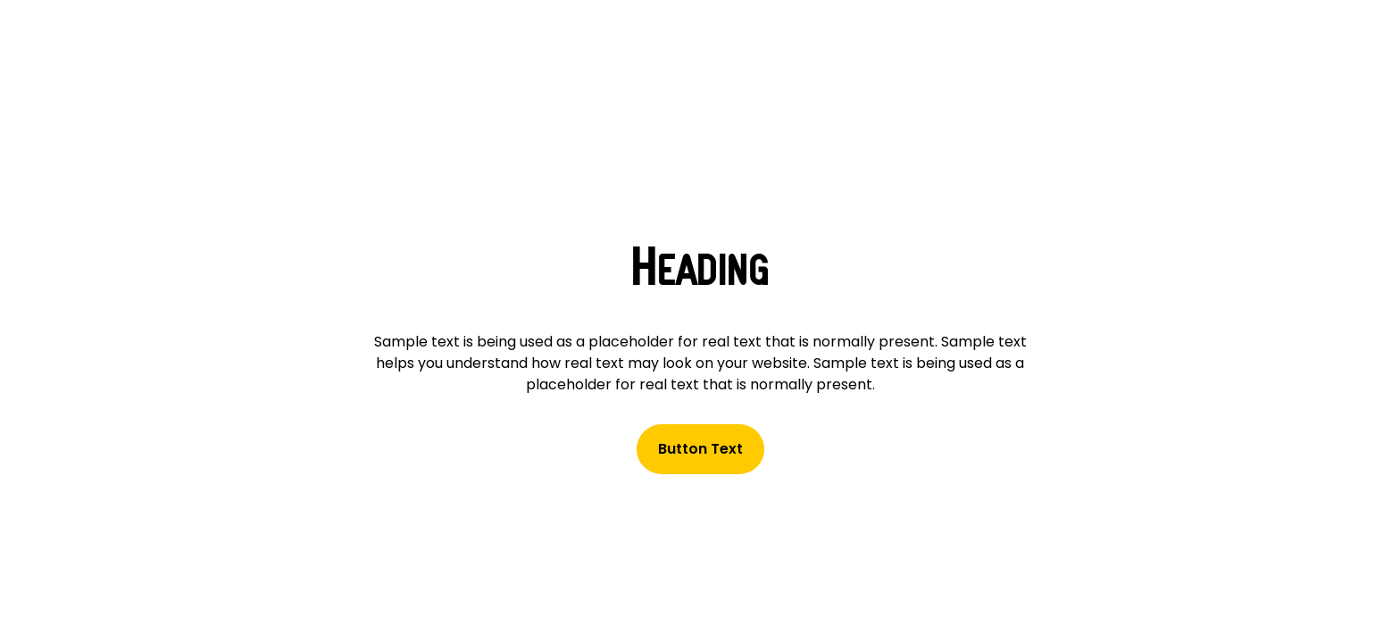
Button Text (700, 448)
